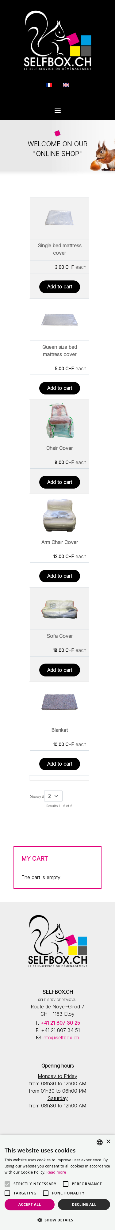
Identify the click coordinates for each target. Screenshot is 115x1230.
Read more (56, 1172)
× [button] (108, 1142)
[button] (57, 1220)
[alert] (57, 1182)
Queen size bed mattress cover (59, 350)
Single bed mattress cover (60, 249)
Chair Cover (59, 448)
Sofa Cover (60, 636)
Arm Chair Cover (59, 542)
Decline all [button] (84, 1204)
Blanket (59, 730)
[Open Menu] (57, 111)
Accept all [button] (29, 1204)
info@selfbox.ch (60, 1037)
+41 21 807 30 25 (60, 1023)
